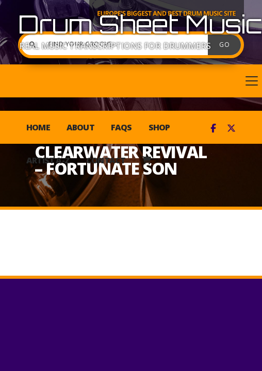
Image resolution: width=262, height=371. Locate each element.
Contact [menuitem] (105, 160)
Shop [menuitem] (159, 127)
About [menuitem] (80, 127)
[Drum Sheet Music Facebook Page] (213, 128)
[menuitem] (146, 160)
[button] (131, 80)
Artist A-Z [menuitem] (48, 160)
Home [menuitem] (38, 127)
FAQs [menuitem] (121, 127)
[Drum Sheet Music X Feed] (231, 128)
